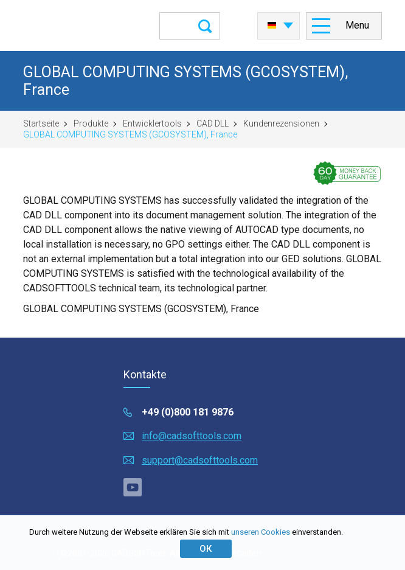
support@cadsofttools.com (200, 460)
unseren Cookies (260, 532)
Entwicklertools (152, 123)
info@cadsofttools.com (191, 436)
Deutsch (272, 25)
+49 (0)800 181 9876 (188, 412)
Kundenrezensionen (281, 123)
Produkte (91, 123)
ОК (205, 548)
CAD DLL (212, 123)
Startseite (41, 123)
